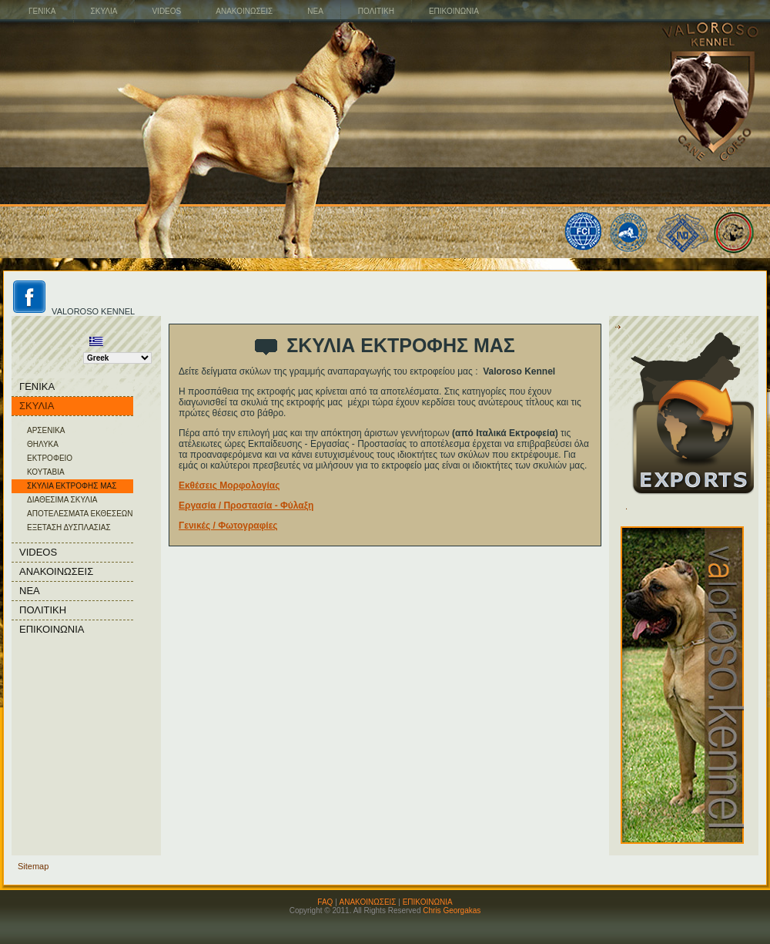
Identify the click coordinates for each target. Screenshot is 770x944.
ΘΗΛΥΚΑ (43, 444)
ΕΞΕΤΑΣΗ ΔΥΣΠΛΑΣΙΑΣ (69, 527)
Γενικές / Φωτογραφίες (228, 525)
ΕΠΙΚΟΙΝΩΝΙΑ (428, 902)
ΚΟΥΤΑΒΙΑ (46, 472)
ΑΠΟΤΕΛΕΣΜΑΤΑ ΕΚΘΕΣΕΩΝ (80, 513)
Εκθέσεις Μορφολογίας (229, 485)
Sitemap (33, 866)
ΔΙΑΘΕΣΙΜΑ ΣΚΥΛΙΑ (62, 500)
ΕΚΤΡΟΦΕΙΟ (49, 458)
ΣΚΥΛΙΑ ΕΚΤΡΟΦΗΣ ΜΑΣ (71, 486)
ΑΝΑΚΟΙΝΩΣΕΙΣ (368, 902)
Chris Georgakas (451, 910)
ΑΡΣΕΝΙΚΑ (46, 430)
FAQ (325, 902)
